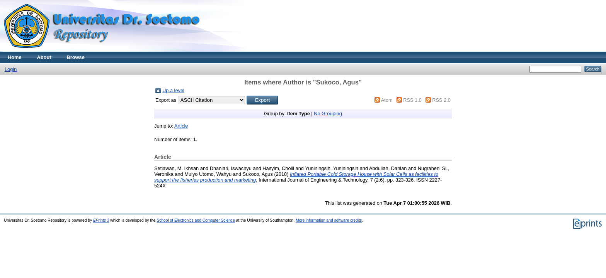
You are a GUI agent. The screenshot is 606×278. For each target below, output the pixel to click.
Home (15, 57)
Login (11, 69)
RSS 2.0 (441, 100)
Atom (387, 100)
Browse (76, 57)
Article (181, 126)
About (44, 57)
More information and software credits (329, 220)
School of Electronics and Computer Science (196, 220)
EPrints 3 (101, 220)
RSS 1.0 (412, 100)
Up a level (173, 90)
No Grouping (328, 113)
